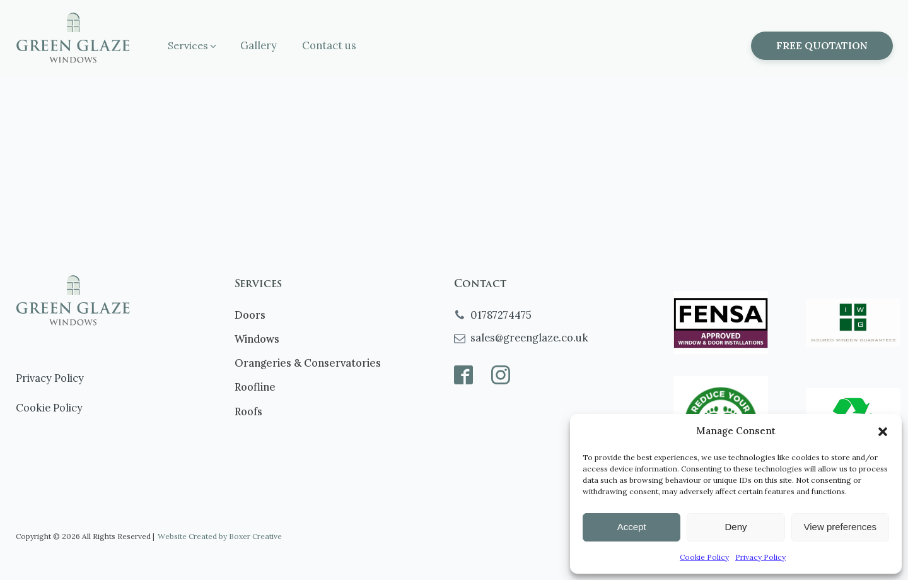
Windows (257, 338)
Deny (736, 526)
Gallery (258, 45)
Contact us (329, 45)
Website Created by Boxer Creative (220, 536)
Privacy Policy (760, 557)
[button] (882, 431)
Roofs (248, 411)
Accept (631, 526)
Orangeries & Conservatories (308, 362)
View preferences (840, 526)
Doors (250, 314)
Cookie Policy (704, 557)
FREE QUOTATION (822, 45)
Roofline (255, 386)
